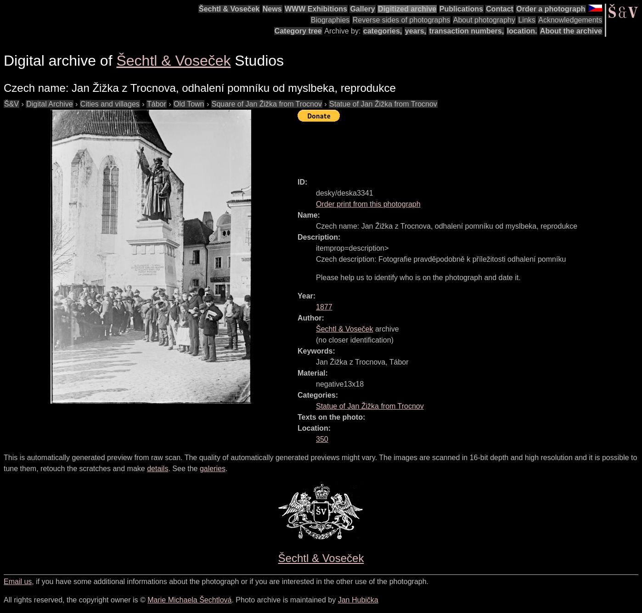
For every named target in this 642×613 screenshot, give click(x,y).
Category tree (298, 31)
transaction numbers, (466, 31)
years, (415, 31)
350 (322, 439)
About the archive (571, 31)
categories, (382, 31)
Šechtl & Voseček (229, 9)
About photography (484, 20)
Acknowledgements (570, 20)
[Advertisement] (465, 145)
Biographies (330, 20)
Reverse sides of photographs (402, 20)
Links (526, 20)
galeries (212, 468)
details (157, 468)
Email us (18, 581)
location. (522, 31)
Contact (499, 9)
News (272, 9)
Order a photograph (550, 9)
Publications (461, 9)
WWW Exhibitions (316, 9)
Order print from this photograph (368, 204)
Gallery (362, 9)
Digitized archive (407, 9)
